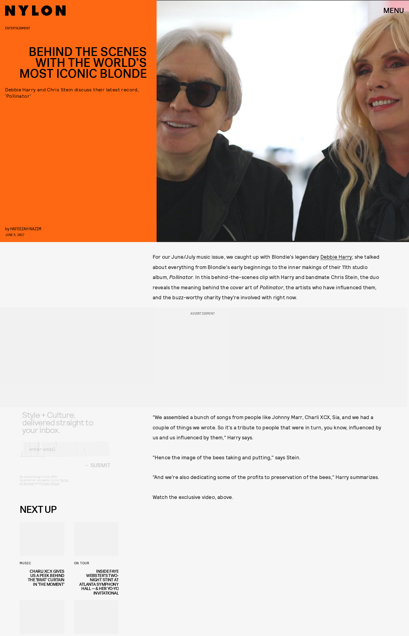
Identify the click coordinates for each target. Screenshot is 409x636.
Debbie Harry (336, 257)
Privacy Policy (50, 488)
